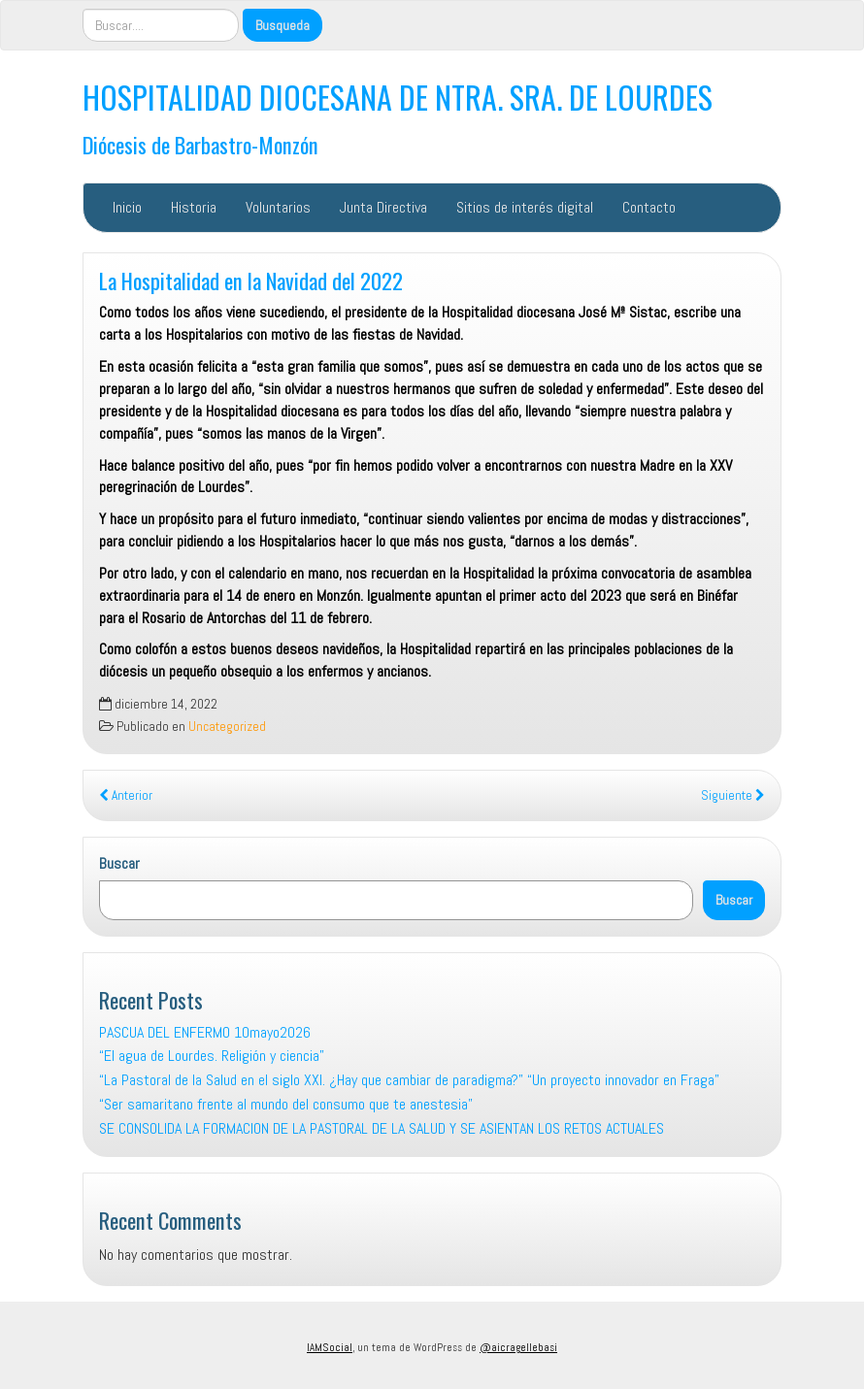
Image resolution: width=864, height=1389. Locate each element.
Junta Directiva (383, 207)
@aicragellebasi (518, 1347)
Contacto (649, 207)
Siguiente (733, 795)
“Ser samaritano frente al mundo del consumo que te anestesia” (286, 1104)
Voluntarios (278, 207)
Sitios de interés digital (524, 207)
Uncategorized (227, 726)
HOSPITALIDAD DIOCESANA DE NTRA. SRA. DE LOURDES (398, 96)
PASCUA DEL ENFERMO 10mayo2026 (205, 1032)
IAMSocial (329, 1347)
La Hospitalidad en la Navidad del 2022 (251, 280)
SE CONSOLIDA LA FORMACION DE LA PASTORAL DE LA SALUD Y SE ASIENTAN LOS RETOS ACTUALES (381, 1128)
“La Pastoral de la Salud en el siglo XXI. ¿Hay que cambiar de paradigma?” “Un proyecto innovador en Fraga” (409, 1080)
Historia (193, 207)
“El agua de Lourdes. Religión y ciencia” (211, 1055)
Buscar (119, 863)
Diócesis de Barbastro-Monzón (200, 144)
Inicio (127, 207)
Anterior (125, 795)
